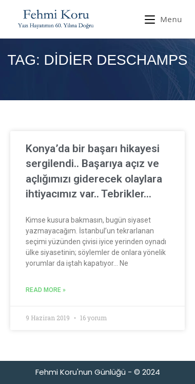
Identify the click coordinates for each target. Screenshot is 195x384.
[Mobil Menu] (163, 19)
